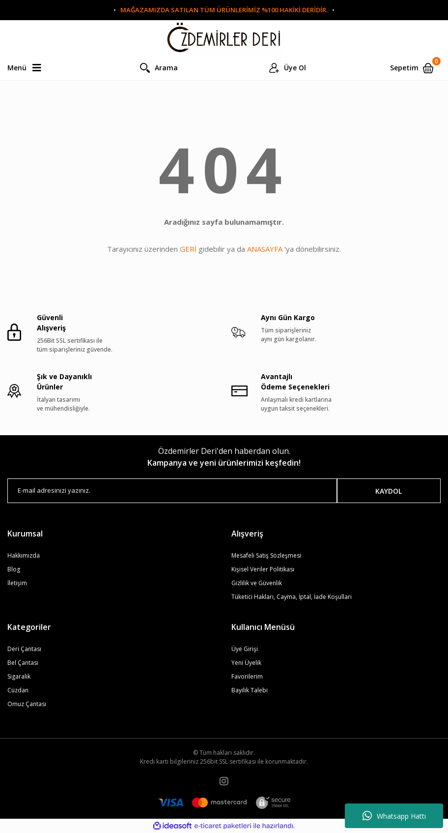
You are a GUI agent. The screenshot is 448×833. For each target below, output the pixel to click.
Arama (166, 67)
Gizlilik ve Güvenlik (256, 583)
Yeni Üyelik (246, 662)
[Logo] (224, 38)
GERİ (188, 249)
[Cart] (415, 68)
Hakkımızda (23, 555)
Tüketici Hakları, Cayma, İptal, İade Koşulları (291, 597)
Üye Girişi (244, 649)
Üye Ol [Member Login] (295, 67)
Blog (13, 569)
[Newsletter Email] (172, 491)
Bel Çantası (22, 662)
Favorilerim (247, 676)
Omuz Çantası (26, 704)
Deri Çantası (24, 649)
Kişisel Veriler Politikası (262, 569)
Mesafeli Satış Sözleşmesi (266, 555)
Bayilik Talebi (249, 690)
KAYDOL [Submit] (388, 491)
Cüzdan (17, 690)
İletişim (17, 583)
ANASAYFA (264, 249)
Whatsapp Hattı (394, 815)
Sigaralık (18, 676)
